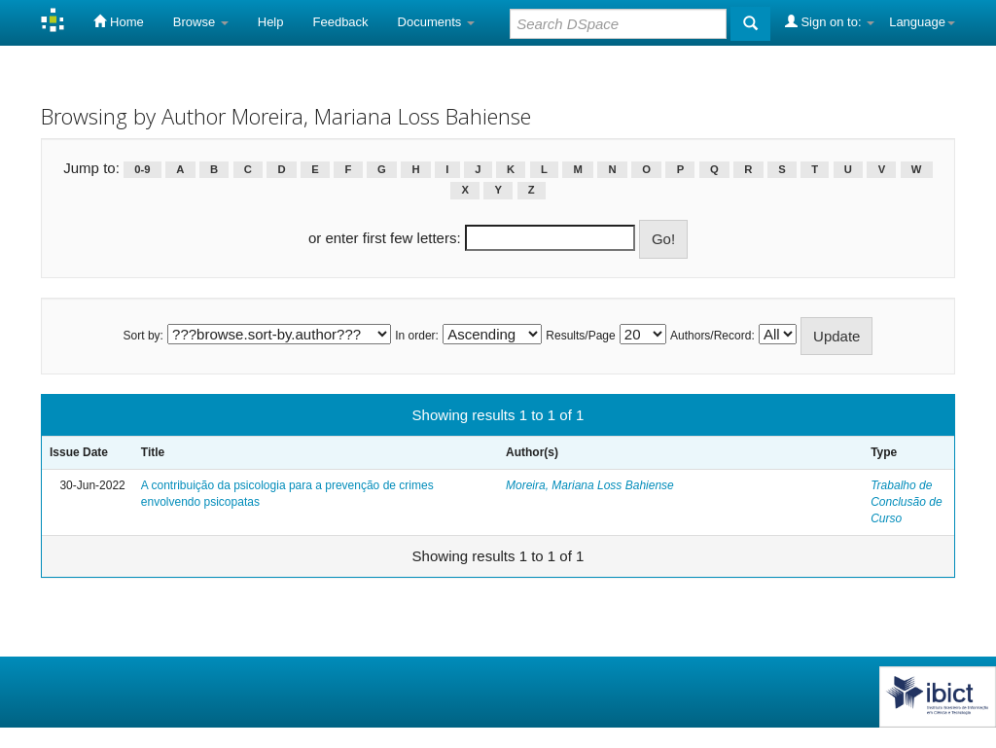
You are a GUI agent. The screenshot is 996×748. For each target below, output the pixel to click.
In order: (417, 335)
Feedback (341, 22)
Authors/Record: (712, 335)
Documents (436, 22)
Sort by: (143, 335)
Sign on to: (829, 21)
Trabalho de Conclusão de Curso (906, 502)
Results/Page (580, 335)
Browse (201, 22)
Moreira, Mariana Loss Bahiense (590, 485)
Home (118, 21)
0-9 (142, 169)
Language (922, 22)
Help (271, 22)
